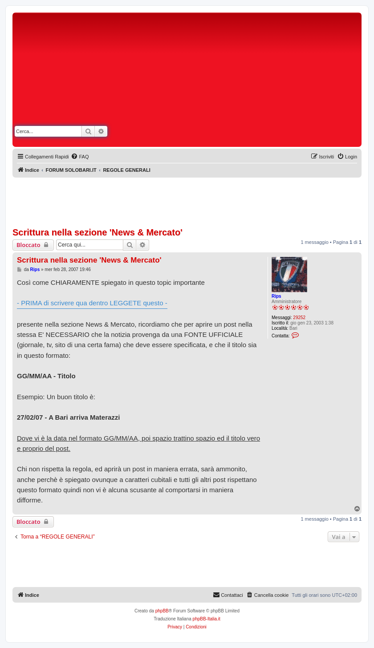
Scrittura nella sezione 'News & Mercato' (97, 232)
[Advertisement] (266, 81)
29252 (299, 317)
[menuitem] (80, 156)
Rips (276, 296)
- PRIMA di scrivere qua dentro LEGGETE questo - (92, 303)
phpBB (162, 610)
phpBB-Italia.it (206, 618)
